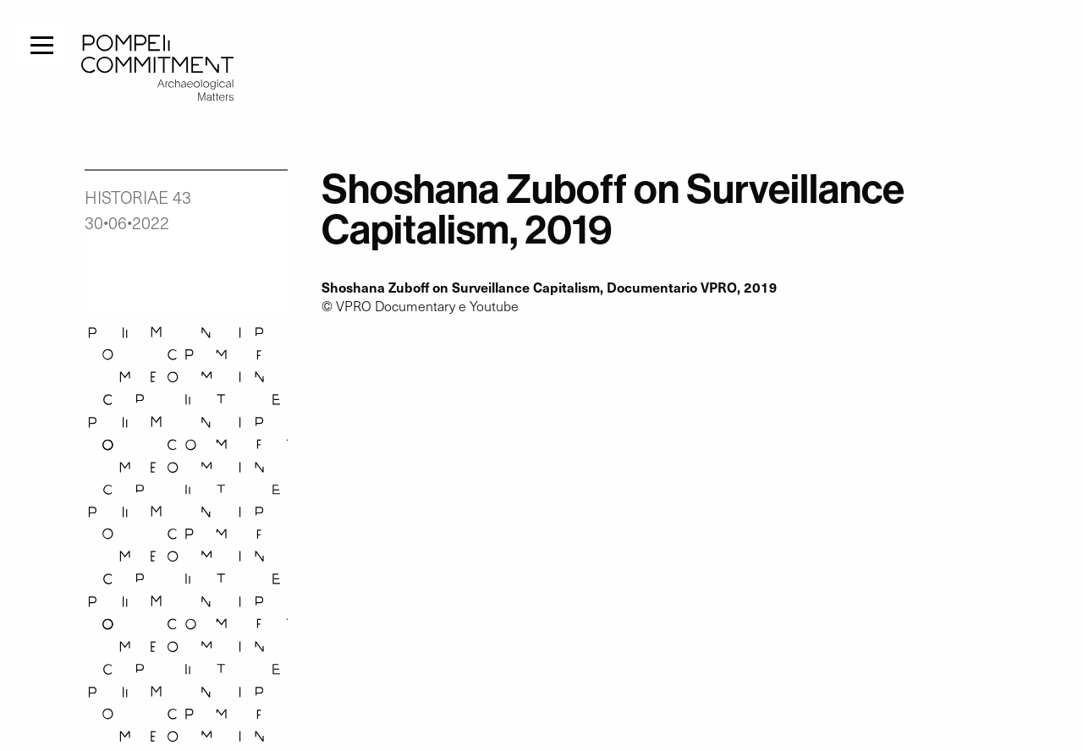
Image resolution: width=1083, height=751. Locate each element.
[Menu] (42, 43)
